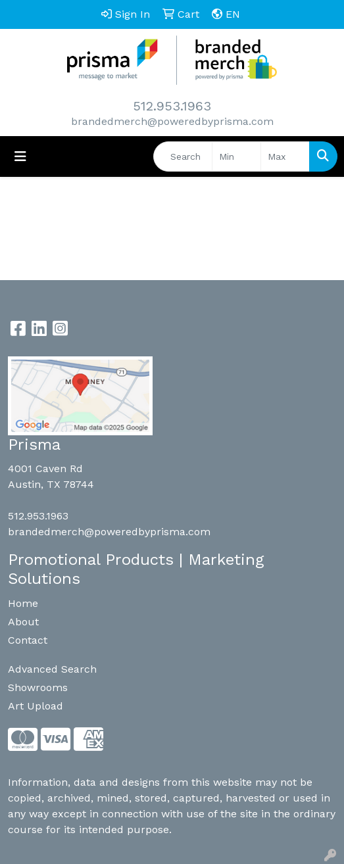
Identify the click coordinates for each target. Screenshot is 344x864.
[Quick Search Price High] (285, 156)
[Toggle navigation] (20, 156)
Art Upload (35, 706)
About (23, 621)
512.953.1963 (172, 106)
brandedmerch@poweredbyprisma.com (172, 121)
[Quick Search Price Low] (236, 156)
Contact (27, 640)
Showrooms (38, 687)
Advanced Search (52, 669)
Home (23, 603)
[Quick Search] (182, 156)
